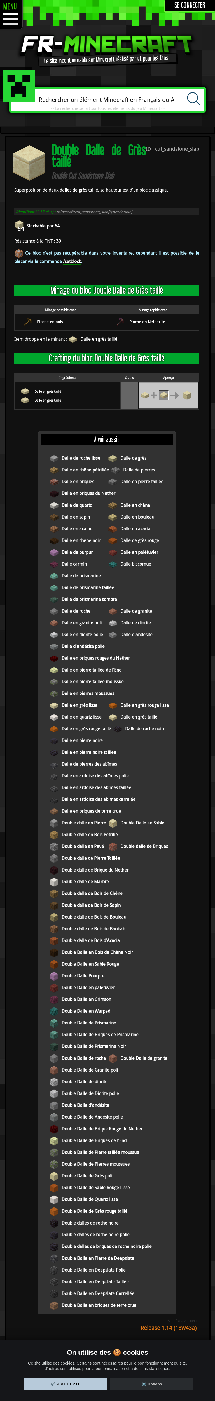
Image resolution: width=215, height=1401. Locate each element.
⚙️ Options (152, 1384)
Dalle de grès (133, 458)
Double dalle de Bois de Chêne (92, 893)
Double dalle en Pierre (84, 823)
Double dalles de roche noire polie (96, 1235)
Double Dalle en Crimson (86, 999)
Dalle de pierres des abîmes (89, 764)
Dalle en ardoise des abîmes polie (95, 776)
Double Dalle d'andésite (85, 1105)
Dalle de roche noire (145, 729)
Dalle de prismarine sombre (89, 599)
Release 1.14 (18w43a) (169, 1328)
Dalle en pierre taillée (141, 481)
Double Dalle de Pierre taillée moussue (100, 1152)
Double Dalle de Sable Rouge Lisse (96, 1187)
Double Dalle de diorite (85, 1082)
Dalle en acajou (77, 529)
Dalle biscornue (135, 564)
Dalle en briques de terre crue (91, 811)
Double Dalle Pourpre (83, 976)
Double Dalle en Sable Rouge (90, 964)
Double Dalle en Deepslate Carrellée (98, 1293)
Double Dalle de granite (143, 1058)
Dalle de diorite (135, 623)
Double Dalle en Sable (142, 823)
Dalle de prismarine (81, 576)
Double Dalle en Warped (86, 1011)
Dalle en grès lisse (79, 705)
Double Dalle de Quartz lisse (90, 1199)
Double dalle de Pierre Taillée (91, 858)
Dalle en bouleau (137, 517)
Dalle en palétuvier (139, 552)
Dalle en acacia (135, 529)
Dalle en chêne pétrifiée (85, 470)
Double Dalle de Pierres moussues (96, 1164)
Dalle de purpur (77, 552)
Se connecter (189, 5)
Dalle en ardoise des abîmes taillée (96, 787)
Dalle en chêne (135, 505)
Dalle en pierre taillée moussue (93, 682)
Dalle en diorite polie (82, 634)
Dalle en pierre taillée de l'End (91, 670)
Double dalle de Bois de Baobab (93, 929)
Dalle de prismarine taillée (88, 587)
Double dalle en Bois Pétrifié (90, 834)
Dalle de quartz (77, 505)
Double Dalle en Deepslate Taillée (95, 1282)
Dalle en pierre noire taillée (89, 752)
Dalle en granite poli (82, 623)
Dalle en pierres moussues (88, 693)
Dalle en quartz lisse (82, 717)
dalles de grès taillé (79, 190)
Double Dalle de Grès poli (87, 1176)
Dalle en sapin (76, 517)
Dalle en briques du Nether (88, 493)
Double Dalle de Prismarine (89, 1023)
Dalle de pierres (139, 470)
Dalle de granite (136, 611)
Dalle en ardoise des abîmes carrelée (98, 799)
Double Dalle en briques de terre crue (99, 1305)
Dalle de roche (76, 611)
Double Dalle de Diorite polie (90, 1093)
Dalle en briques (78, 481)
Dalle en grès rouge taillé (86, 729)
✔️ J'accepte (66, 1384)
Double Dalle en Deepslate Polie (94, 1270)
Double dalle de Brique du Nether (95, 870)
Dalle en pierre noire (82, 740)
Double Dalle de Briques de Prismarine (100, 1034)
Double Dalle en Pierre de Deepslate (98, 1258)
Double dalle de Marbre (85, 882)
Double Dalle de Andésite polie (92, 1117)
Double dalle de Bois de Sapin (91, 905)
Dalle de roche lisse (81, 458)
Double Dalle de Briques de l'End (94, 1140)
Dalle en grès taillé (98, 339)
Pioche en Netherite (147, 321)
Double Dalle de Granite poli (90, 1070)
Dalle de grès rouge (139, 540)
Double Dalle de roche (84, 1058)
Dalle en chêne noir (81, 540)
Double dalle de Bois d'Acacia (91, 940)
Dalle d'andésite (136, 634)
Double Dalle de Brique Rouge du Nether (102, 1129)
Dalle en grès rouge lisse (144, 705)
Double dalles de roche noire (90, 1223)
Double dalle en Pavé (83, 846)
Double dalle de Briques (144, 846)
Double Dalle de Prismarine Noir (94, 1046)
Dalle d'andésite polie (83, 646)
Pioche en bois (50, 321)
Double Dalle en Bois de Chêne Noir (97, 952)
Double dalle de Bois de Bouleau (94, 917)
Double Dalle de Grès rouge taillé (94, 1211)
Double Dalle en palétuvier (88, 987)
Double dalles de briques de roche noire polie (107, 1246)
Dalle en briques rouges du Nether (96, 658)
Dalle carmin (74, 564)
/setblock (72, 261)
